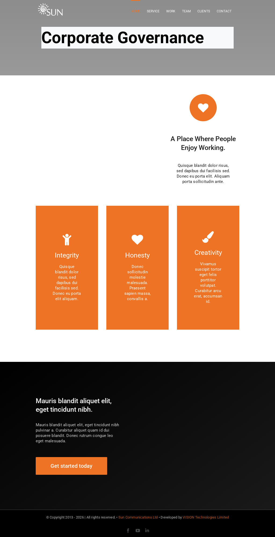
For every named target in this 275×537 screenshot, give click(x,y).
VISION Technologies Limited (206, 517)
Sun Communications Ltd (138, 517)
